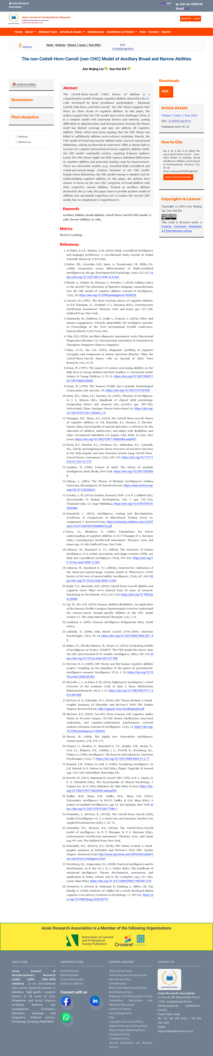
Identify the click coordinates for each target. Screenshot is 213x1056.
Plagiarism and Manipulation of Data (130, 996)
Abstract (23, 136)
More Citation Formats (178, 177)
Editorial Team (48, 31)
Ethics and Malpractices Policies (128, 987)
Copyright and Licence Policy (126, 1021)
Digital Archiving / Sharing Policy (128, 1025)
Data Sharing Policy (120, 992)
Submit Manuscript (71, 979)
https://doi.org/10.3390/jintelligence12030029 (107, 295)
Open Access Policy (120, 970)
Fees (143, 31)
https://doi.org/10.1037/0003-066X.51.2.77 (122, 758)
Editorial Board (69, 975)
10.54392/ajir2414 (122, 48)
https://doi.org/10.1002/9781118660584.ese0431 (105, 439)
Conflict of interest (120, 1009)
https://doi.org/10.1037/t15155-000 (128, 390)
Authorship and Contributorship (128, 975)
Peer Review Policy (120, 979)
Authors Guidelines (71, 983)
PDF (165, 91)
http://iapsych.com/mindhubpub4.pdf (121, 708)
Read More (47, 1021)
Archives (60, 45)
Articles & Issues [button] (71, 31)
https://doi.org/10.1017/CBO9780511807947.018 (120, 881)
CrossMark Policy (119, 1038)
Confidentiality (117, 983)
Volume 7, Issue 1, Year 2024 (84, 45)
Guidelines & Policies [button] (121, 31)
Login (197, 18)
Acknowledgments (120, 1013)
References (25, 142)
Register (186, 18)
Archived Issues (69, 970)
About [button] (29, 31)
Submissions (95, 31)
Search (165, 31)
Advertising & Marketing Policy (127, 1030)
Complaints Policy (119, 1034)
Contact (154, 31)
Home (18, 31)
